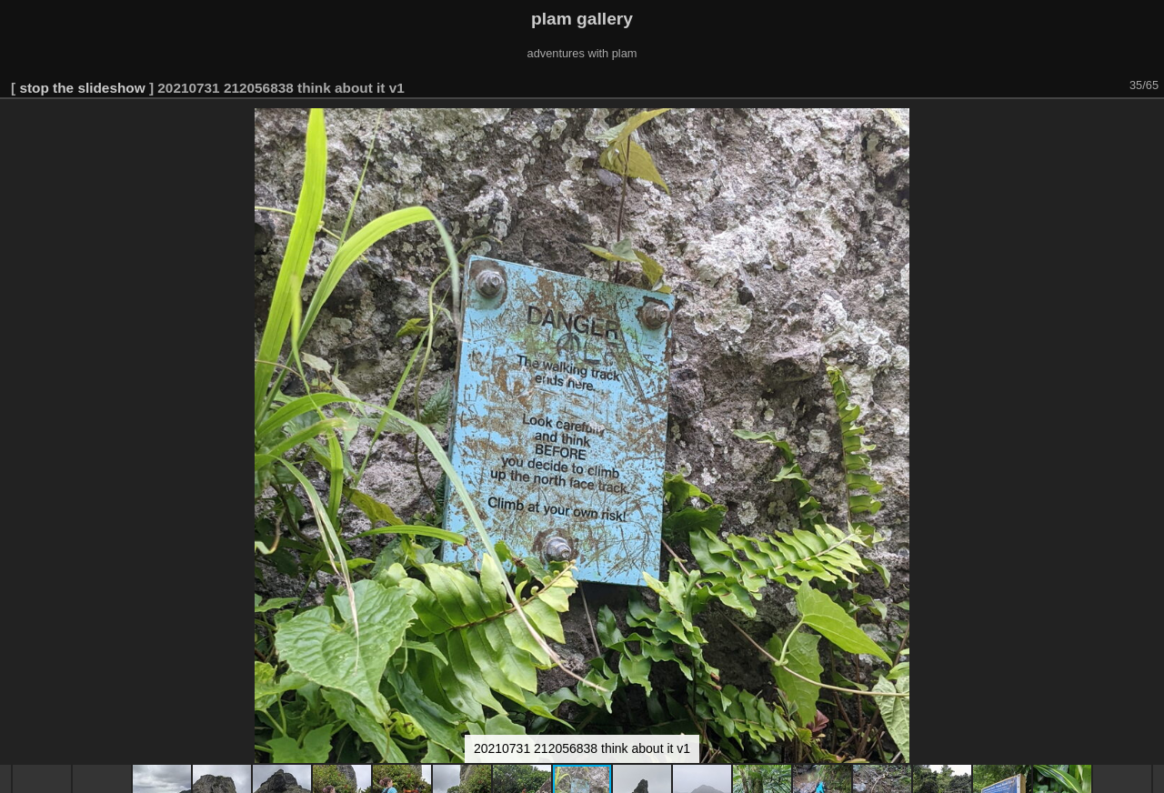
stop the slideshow (82, 87)
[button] (1147, 124)
